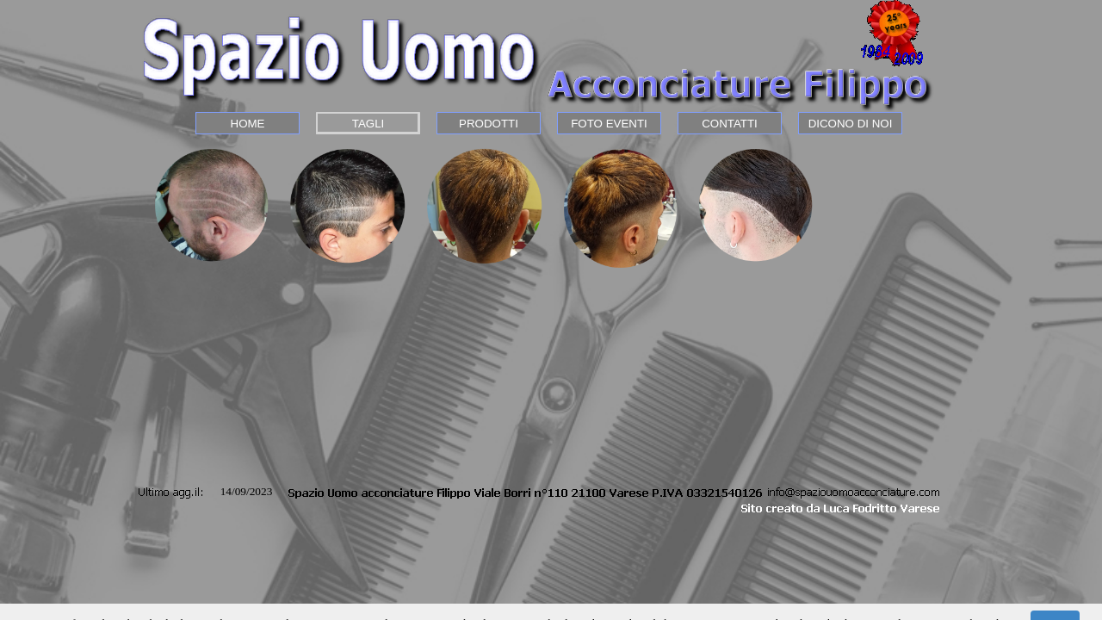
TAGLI (368, 123)
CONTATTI (730, 123)
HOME (248, 123)
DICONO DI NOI (850, 123)
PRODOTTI (488, 123)
